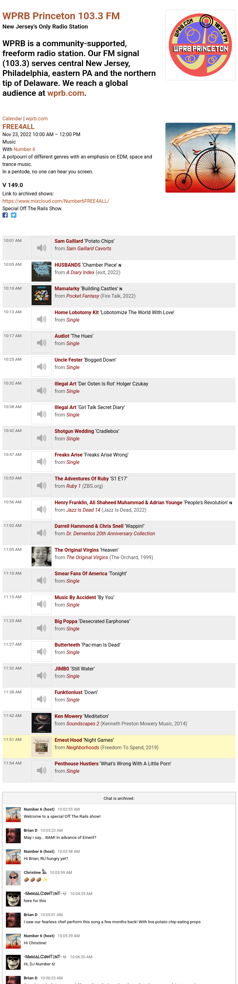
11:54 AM (13, 762)
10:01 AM (13, 240)
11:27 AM (13, 644)
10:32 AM (13, 383)
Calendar (12, 119)
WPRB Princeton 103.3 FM (61, 16)
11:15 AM (13, 596)
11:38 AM (13, 691)
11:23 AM (13, 620)
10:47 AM (13, 454)
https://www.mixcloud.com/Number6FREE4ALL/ (55, 201)
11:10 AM (13, 573)
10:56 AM (13, 501)
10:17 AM (13, 335)
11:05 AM (13, 549)
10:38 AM (13, 406)
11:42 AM (13, 715)
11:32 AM (13, 668)
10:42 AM (13, 430)
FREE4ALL (18, 126)
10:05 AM (13, 264)
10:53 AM (13, 477)
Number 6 (24, 149)
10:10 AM (13, 288)
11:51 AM (13, 739)
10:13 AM (13, 311)
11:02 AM (13, 525)
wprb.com (65, 93)
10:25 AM (13, 359)
